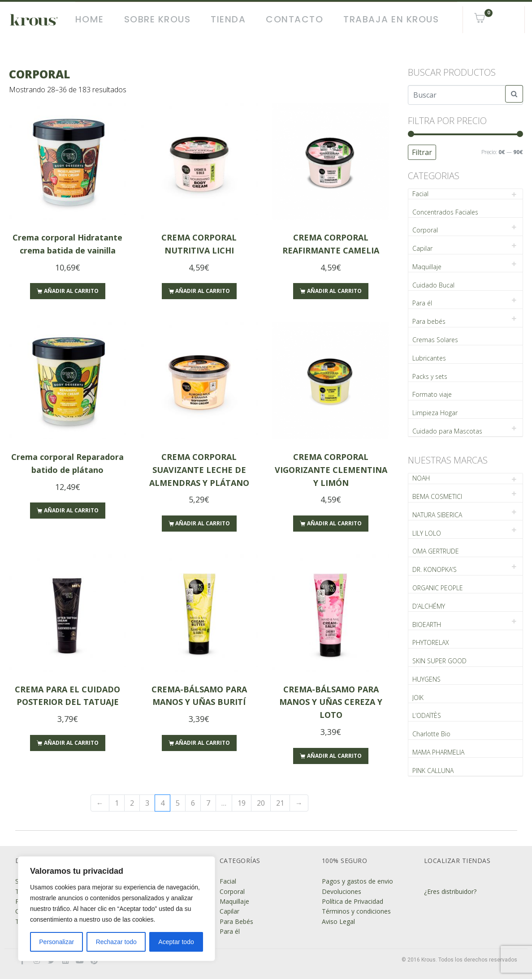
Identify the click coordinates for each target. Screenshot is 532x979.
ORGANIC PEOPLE (437, 588)
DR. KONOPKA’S (434, 569)
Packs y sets (429, 376)
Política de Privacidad (352, 901)
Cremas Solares (435, 339)
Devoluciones (341, 891)
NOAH (421, 478)
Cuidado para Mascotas (447, 431)
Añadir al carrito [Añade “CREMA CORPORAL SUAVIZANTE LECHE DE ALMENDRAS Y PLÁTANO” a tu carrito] (202, 523)
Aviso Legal (338, 921)
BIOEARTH (426, 624)
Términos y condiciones (356, 911)
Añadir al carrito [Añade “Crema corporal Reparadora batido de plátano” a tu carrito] (71, 510)
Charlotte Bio (431, 734)
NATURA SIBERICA (437, 515)
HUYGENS (426, 679)
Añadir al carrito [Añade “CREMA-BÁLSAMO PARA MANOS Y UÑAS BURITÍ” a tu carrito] (202, 743)
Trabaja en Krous (391, 19)
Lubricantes (429, 358)
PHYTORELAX (430, 642)
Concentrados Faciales (445, 212)
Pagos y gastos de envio (357, 881)
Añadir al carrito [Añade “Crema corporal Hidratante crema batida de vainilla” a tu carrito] (71, 291)
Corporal (425, 230)
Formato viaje (432, 394)
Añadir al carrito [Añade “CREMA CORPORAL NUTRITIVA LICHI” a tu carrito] (202, 291)
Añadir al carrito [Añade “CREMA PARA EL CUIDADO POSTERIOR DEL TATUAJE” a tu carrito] (71, 743)
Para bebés (428, 321)
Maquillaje (426, 266)
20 (261, 803)
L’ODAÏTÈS (426, 715)
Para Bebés (236, 921)
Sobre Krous (157, 19)
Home (89, 19)
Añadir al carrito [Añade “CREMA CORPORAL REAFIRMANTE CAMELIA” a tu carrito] (334, 291)
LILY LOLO (426, 533)
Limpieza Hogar (435, 412)
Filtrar (422, 152)
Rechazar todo (116, 941)
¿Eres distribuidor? (450, 891)
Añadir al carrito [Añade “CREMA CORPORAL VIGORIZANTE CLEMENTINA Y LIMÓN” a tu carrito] (334, 523)
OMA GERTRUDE (435, 551)
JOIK (418, 697)
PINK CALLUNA (433, 770)
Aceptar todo (176, 941)
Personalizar (56, 941)
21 (280, 803)
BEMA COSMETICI (437, 496)
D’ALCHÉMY (428, 606)
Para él (422, 303)
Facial (420, 193)
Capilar (422, 248)
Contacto (294, 19)
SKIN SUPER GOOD (439, 661)
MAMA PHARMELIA (438, 752)
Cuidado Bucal (433, 285)
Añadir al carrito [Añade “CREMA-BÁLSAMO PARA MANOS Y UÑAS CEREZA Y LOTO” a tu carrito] (334, 756)
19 (242, 803)
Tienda (228, 19)
